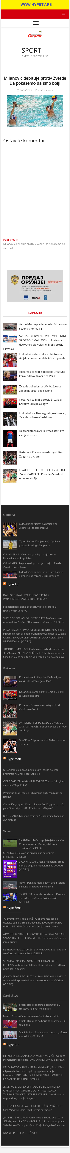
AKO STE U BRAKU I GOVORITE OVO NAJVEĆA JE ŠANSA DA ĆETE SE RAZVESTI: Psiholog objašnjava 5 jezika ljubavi (34, 937)
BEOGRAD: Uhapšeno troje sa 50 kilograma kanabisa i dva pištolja (34, 817)
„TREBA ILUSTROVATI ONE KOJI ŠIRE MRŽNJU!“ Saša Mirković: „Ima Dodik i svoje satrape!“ (33, 1107)
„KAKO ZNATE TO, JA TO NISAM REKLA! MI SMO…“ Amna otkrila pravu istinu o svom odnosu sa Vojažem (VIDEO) (34, 980)
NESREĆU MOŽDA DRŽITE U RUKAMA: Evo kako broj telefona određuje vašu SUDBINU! (34, 951)
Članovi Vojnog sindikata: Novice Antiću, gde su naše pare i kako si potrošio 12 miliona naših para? (33, 806)
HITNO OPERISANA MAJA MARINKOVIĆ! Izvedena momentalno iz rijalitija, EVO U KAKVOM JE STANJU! (34, 1057)
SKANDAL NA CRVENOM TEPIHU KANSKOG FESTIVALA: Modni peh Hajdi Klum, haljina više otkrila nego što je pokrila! (34, 964)
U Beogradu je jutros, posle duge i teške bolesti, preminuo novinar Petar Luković (30, 771)
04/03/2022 (24, 90)
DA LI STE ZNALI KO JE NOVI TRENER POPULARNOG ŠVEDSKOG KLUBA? (26, 597)
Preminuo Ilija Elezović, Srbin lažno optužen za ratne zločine (33, 794)
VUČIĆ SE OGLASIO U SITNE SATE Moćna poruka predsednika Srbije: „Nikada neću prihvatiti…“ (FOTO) (33, 620)
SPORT (31, 50)
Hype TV (12, 584)
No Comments (44, 90)
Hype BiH (13, 1045)
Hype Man (14, 759)
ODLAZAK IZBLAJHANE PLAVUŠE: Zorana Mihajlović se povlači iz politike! (34, 783)
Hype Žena (14, 908)
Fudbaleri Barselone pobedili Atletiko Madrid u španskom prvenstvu (30, 608)
